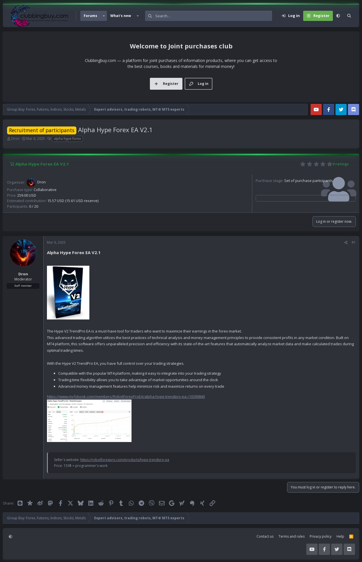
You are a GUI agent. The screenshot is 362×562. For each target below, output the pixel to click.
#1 (354, 242)
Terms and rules (292, 536)
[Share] (346, 242)
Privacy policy (320, 536)
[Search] (213, 16)
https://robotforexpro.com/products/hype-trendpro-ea (124, 459)
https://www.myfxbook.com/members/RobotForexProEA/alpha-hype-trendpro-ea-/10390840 (126, 396)
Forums (90, 15)
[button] (104, 16)
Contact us (265, 536)
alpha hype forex (67, 138)
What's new (120, 15)
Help (340, 536)
